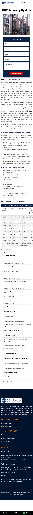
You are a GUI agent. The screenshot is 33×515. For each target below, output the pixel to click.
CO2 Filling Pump (8, 348)
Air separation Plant (9, 296)
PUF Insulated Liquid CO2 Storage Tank (14, 321)
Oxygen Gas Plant (8, 292)
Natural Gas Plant (6, 426)
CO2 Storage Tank (8, 316)
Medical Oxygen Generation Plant (12, 300)
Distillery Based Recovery (8, 438)
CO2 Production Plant (9, 255)
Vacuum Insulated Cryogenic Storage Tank (15, 358)
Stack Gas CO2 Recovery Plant (11, 278)
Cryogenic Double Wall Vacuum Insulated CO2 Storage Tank (17, 325)
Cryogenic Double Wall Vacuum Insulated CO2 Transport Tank (15, 341)
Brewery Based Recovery (8, 435)
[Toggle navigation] (29, 3)
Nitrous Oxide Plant (8, 382)
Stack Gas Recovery (7, 441)
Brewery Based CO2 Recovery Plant (13, 275)
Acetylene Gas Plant (9, 311)
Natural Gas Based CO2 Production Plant (14, 263)
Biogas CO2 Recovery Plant (11, 271)
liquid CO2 (28, 111)
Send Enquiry (16, 513)
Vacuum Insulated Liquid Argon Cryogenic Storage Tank (16, 364)
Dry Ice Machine (7, 307)
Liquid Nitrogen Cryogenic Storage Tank (14, 368)
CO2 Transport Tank (9, 335)
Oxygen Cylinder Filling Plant (11, 330)
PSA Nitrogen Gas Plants (10, 372)
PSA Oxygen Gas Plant (9, 303)
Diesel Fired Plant (6, 423)
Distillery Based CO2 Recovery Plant (13, 285)
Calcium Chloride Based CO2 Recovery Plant (15, 281)
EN (23, 3)
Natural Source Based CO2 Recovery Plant (14, 288)
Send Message (16, 73)
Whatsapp (27, 513)
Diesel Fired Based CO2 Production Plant (14, 260)
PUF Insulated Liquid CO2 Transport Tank (14, 345)
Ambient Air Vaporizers (10, 377)
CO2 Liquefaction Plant (9, 353)
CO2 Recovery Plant (9, 267)
